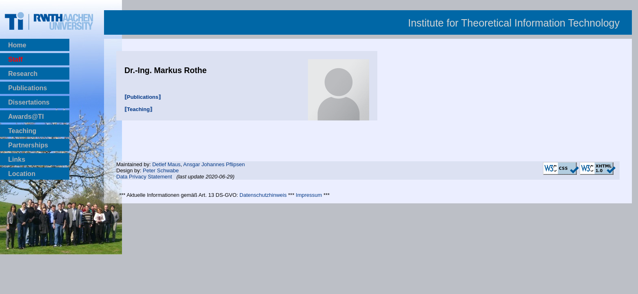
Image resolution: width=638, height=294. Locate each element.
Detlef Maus (166, 164)
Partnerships (28, 145)
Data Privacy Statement (144, 177)
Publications (27, 88)
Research (23, 73)
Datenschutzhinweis (263, 195)
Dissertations (28, 102)
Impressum (309, 195)
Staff (15, 59)
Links (16, 159)
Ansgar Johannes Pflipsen (214, 164)
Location (21, 173)
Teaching (22, 130)
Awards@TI (26, 116)
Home (17, 45)
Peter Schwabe (161, 170)
